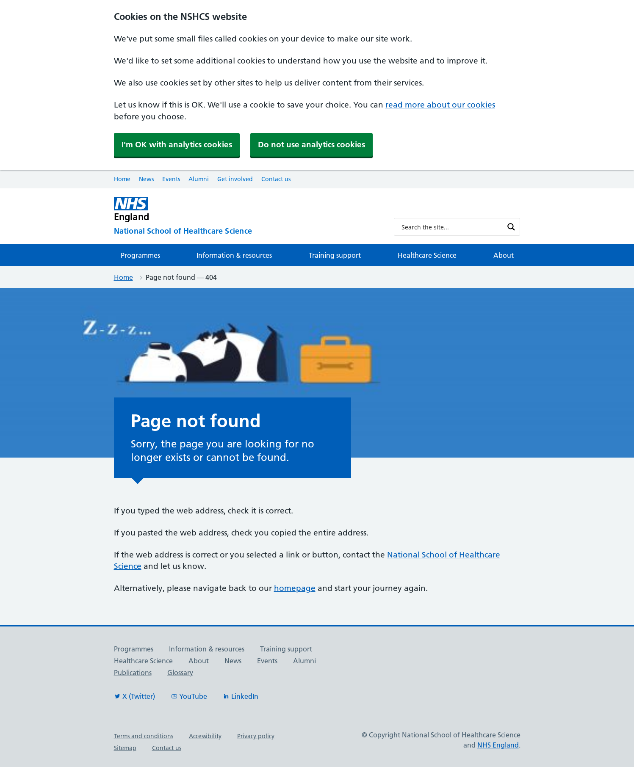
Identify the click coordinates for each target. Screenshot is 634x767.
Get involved (235, 179)
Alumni (198, 179)
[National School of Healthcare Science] (247, 231)
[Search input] (451, 227)
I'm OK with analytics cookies (177, 144)
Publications (133, 672)
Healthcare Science (427, 255)
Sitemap (125, 748)
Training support (335, 255)
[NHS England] (247, 209)
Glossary (180, 672)
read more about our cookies (440, 105)
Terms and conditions (143, 736)
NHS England (498, 745)
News (146, 179)
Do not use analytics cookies (311, 144)
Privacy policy (255, 736)
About (503, 255)
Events (171, 179)
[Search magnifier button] (511, 227)
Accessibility (205, 736)
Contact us (276, 179)
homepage (295, 588)
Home (122, 179)
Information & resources (234, 255)
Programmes (140, 255)
